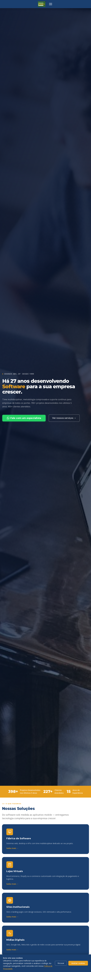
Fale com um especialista (24, 418)
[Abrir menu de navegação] (50, 4)
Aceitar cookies (78, 963)
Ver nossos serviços (64, 418)
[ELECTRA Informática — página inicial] (42, 4)
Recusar (61, 963)
